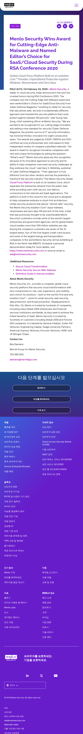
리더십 (45, 617)
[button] (76, 5)
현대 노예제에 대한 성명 (14, 716)
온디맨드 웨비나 (11, 617)
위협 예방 (8, 471)
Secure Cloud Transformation (31, 266)
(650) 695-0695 (11, 725)
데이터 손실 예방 (12, 446)
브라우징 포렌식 (11, 441)
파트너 (45, 627)
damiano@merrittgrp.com (23, 359)
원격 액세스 (9, 456)
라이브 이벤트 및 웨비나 (15, 602)
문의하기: (41, 388)
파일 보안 (8, 451)
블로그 (7, 597)
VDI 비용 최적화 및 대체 (15, 535)
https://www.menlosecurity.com (27, 250)
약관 (6, 708)
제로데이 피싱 (10, 555)
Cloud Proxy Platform (21, 182)
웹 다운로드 (9, 545)
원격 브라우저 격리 (13, 461)
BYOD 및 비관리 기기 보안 (16, 496)
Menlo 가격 (9, 572)
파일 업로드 (9, 521)
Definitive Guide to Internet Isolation (35, 273)
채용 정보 (46, 602)
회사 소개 (46, 597)
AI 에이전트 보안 (12, 436)
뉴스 (6, 612)
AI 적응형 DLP (11, 432)
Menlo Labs (10, 607)
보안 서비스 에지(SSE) (53, 464)
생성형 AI (8, 526)
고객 (44, 612)
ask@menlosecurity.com (23, 254)
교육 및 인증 (48, 582)
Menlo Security (58, 89)
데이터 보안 (9, 506)
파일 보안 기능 (11, 516)
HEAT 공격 (47, 454)
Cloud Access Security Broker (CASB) (56, 443)
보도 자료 (8, 622)
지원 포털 (46, 577)
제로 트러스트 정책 (51, 474)
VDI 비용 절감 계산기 (14, 582)
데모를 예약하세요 (41, 399)
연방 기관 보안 (11, 531)
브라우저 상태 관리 (51, 432)
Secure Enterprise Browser (17, 466)
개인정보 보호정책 (11, 733)
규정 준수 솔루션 (12, 501)
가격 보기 (41, 410)
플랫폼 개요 (9, 427)
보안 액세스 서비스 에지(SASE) (57, 459)
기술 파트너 (47, 632)
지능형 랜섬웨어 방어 (14, 511)
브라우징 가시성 (11, 491)
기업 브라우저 (48, 449)
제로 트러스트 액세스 (14, 550)
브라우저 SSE (10, 486)
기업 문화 (46, 622)
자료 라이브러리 (11, 627)
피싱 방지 (46, 427)
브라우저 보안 (48, 436)
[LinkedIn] (27, 675)
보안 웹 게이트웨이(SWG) (54, 469)
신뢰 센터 (46, 637)
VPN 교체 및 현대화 (13, 540)
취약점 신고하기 (50, 572)
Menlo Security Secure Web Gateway (36, 270)
